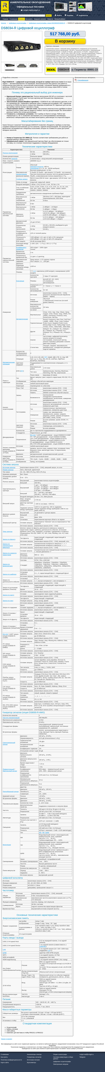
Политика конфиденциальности (11, 1060)
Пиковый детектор (36, 166)
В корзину (65, 41)
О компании (13, 19)
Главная (5, 19)
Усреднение (34, 168)
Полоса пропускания (10, 153)
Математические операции (9, 363)
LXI (49, 950)
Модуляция (7, 845)
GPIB (4, 953)
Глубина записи (21, 179)
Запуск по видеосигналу (8, 565)
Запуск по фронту (9, 539)
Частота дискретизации (11, 718)
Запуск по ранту (8, 595)
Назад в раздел (6, 1039)
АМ (40, 832)
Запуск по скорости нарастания (10, 554)
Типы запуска (7, 531)
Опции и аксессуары (60, 1054)
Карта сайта (5, 1062)
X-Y (34, 271)
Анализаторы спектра (34, 1054)
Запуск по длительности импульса (8, 545)
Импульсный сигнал (10, 771)
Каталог (21, 19)
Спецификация (83, 80)
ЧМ (43, 832)
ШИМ (47, 832)
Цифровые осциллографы (62, 1061)
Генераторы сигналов (34, 1057)
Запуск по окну (8, 601)
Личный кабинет (59, 19)
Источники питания (33, 1060)
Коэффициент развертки (21, 248)
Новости (50, 19)
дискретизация (21, 174)
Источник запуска (9, 467)
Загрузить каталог (40, 19)
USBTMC (43, 946)
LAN (4, 949)
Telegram (82, 1057)
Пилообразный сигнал (11, 791)
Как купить (29, 19)
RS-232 (33, 435)
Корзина (70, 15)
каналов (14, 158)
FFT (45, 357)
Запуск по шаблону (9, 574)
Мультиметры (31, 1062)
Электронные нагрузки (60, 1064)
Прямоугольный (8, 769)
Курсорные (20, 281)
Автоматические (22, 319)
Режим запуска (8, 470)
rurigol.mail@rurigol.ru (31, 10)
